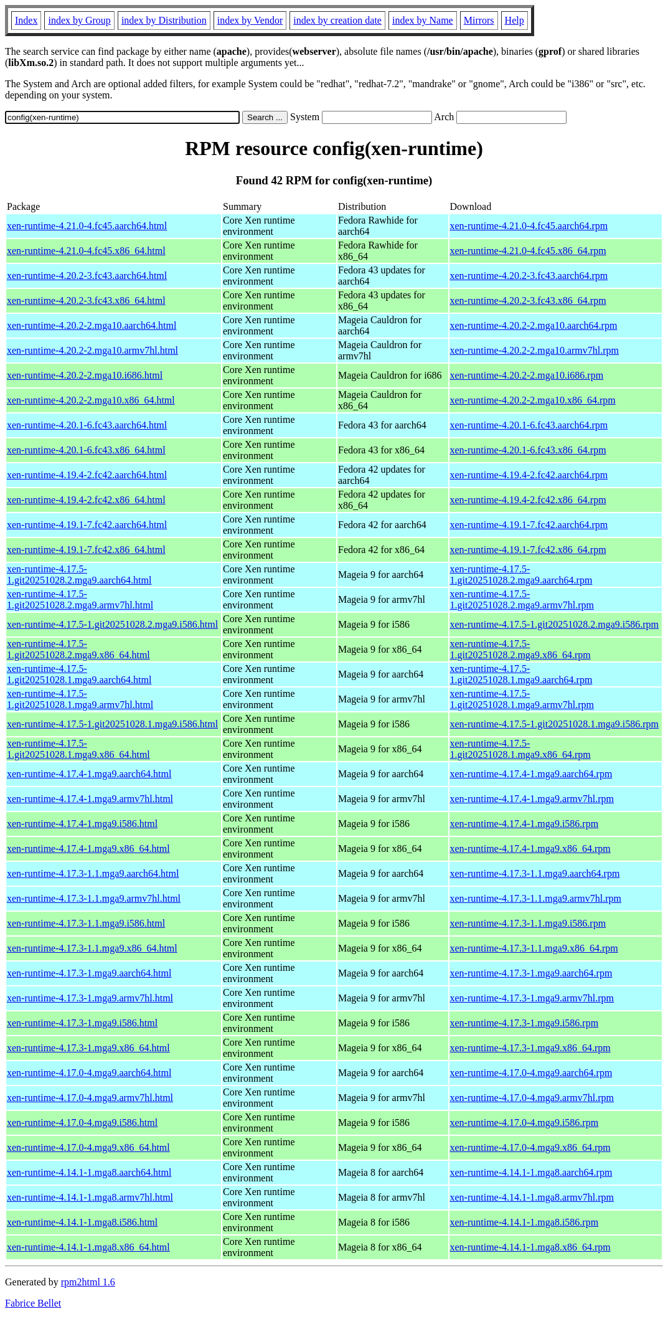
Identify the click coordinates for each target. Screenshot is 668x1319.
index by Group (79, 20)
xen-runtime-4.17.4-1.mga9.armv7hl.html (90, 798)
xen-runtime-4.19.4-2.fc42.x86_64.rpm (528, 499)
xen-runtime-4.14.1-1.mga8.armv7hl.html (90, 1197)
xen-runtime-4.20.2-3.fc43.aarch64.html (87, 275)
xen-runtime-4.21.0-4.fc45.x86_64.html (86, 250)
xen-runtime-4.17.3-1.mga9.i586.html (82, 1023)
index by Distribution (164, 20)
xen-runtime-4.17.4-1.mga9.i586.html (82, 823)
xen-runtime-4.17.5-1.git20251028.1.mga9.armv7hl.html (80, 699)
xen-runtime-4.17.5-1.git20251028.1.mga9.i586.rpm (554, 724)
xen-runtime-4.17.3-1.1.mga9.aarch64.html (93, 873)
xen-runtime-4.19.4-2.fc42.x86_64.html (86, 499)
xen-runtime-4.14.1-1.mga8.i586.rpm (524, 1222)
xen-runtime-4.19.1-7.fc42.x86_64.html (86, 549)
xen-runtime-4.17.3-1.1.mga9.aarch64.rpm (535, 873)
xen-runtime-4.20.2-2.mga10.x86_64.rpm (533, 400)
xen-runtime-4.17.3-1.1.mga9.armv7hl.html (94, 898)
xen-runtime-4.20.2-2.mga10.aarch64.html (91, 325)
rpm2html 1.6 (88, 1282)
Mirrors (479, 20)
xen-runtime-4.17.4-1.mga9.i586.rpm (524, 823)
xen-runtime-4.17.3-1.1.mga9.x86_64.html (92, 948)
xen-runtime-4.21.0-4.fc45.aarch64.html (87, 225)
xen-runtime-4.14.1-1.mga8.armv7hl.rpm (532, 1197)
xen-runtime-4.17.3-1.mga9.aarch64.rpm (531, 973)
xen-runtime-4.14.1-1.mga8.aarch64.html (89, 1172)
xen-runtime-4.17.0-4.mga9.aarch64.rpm (531, 1072)
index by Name (422, 20)
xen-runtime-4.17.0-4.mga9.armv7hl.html (90, 1097)
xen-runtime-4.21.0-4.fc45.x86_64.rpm (528, 250)
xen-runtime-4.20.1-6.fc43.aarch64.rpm (529, 425)
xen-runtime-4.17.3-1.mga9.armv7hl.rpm (532, 998)
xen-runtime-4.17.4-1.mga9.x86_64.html (88, 848)
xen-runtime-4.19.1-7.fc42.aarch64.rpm (529, 524)
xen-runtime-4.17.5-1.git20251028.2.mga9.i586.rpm (554, 624)
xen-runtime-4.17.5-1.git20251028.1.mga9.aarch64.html (79, 674)
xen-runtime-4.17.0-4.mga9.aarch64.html (89, 1072)
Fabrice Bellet (33, 1303)
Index (26, 20)
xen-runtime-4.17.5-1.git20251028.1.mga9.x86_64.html (78, 749)
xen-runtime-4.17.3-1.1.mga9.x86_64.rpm (534, 948)
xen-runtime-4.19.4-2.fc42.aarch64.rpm (529, 475)
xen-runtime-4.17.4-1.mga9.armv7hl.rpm (532, 798)
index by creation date (337, 20)
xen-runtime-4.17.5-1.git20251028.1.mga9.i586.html (112, 724)
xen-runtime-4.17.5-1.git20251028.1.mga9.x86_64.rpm (520, 749)
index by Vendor (250, 20)
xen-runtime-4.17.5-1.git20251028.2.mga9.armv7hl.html (80, 599)
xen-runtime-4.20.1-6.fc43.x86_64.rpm (528, 450)
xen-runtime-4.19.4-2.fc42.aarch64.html (87, 475)
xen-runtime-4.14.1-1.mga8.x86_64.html (88, 1247)
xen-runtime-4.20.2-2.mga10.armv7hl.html (92, 350)
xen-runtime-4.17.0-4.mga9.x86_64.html (88, 1147)
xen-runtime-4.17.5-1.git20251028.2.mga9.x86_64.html (78, 649)
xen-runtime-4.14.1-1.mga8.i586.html (82, 1222)
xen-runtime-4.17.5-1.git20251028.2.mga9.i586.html (112, 624)
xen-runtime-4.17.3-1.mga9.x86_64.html (88, 1047)
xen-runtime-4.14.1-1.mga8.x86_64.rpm (530, 1247)
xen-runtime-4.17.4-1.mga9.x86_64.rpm (530, 848)
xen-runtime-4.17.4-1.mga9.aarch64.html (89, 773)
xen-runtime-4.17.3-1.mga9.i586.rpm (524, 1023)
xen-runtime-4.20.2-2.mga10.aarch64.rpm (534, 325)
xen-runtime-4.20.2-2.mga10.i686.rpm (527, 375)
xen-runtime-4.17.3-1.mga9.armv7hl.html (90, 998)
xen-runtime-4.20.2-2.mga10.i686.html (84, 375)
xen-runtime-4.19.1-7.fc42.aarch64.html (87, 524)
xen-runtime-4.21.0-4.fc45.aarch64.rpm (529, 225)
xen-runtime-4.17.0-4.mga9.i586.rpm (524, 1122)
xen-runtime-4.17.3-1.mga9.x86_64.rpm (530, 1047)
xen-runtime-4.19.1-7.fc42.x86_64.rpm (528, 549)
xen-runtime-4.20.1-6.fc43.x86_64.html (86, 450)
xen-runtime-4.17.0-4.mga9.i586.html (82, 1122)
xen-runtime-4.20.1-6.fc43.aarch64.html (87, 425)
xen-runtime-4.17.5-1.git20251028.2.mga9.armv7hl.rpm (522, 599)
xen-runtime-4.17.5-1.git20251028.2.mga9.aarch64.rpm (521, 574)
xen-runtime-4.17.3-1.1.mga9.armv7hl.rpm (536, 898)
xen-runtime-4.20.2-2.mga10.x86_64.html (91, 400)
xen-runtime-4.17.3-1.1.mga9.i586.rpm (528, 923)
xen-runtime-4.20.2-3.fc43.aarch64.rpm (529, 275)
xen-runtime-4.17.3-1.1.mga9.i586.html (86, 923)
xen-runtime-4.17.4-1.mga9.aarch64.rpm (531, 773)
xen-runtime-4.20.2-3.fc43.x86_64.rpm (528, 300)
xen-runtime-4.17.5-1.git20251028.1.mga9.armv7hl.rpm (522, 699)
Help (514, 20)
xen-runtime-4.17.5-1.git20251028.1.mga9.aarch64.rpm (521, 674)
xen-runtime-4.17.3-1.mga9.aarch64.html (89, 973)
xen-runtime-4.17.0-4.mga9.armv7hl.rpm (532, 1097)
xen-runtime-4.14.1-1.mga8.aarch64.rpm (531, 1172)
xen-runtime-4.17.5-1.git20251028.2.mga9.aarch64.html (79, 574)
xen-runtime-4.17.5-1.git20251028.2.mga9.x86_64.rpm (520, 649)
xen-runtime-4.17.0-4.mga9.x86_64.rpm (530, 1147)
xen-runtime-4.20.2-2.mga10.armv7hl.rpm (534, 350)
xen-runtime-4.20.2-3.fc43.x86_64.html (86, 300)
